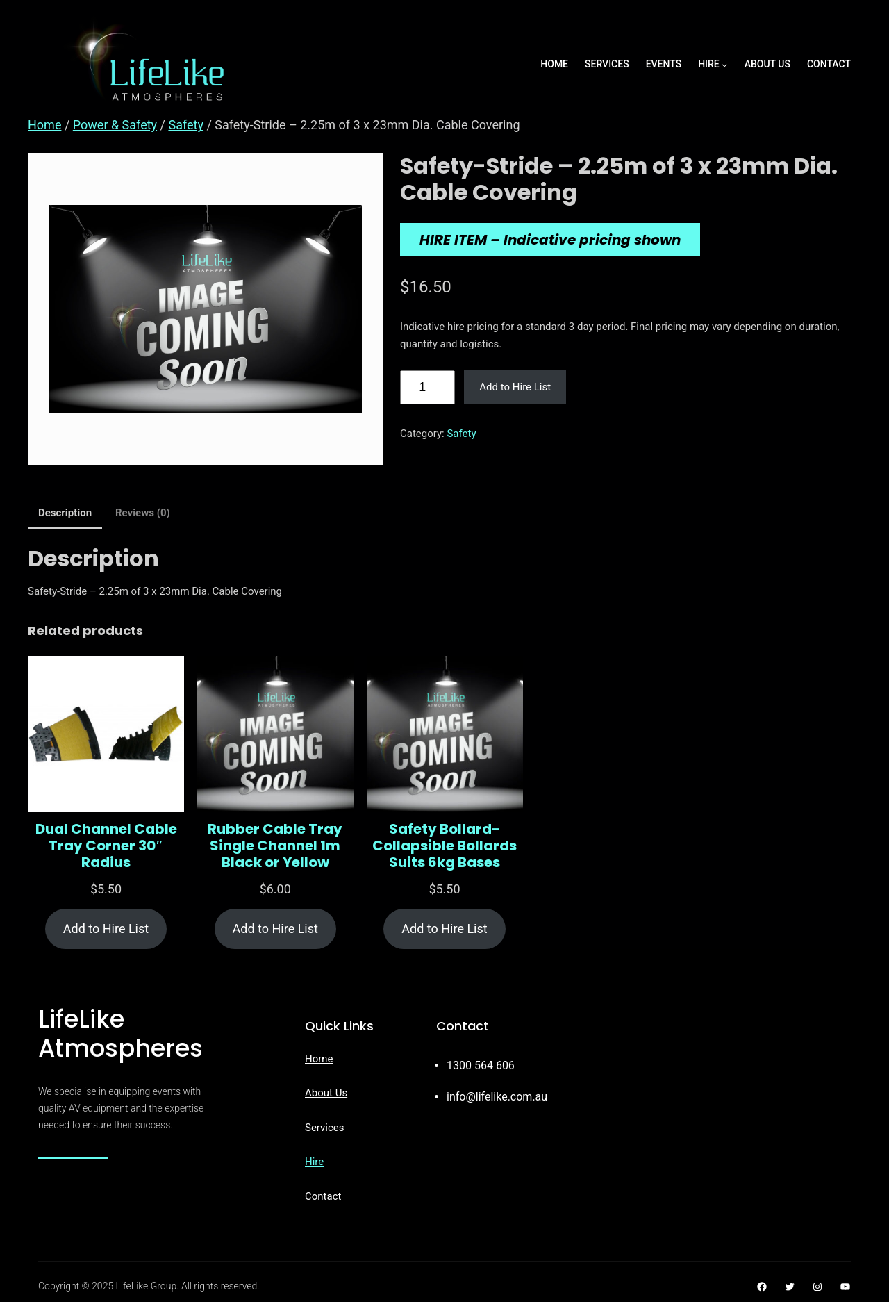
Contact (323, 1196)
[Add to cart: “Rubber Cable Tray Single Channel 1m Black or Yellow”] (275, 929)
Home (44, 124)
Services (324, 1127)
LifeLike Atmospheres (120, 1033)
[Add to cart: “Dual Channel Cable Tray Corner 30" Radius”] (106, 929)
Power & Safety (115, 124)
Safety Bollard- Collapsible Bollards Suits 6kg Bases (444, 846)
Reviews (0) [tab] (142, 512)
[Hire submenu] (724, 64)
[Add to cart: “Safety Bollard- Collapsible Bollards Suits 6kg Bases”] (444, 929)
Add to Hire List (515, 387)
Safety (185, 124)
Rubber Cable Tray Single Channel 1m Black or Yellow (275, 846)
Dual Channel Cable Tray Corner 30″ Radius (106, 846)
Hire (314, 1161)
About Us (326, 1093)
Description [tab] (65, 512)
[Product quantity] (427, 387)
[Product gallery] (205, 309)
